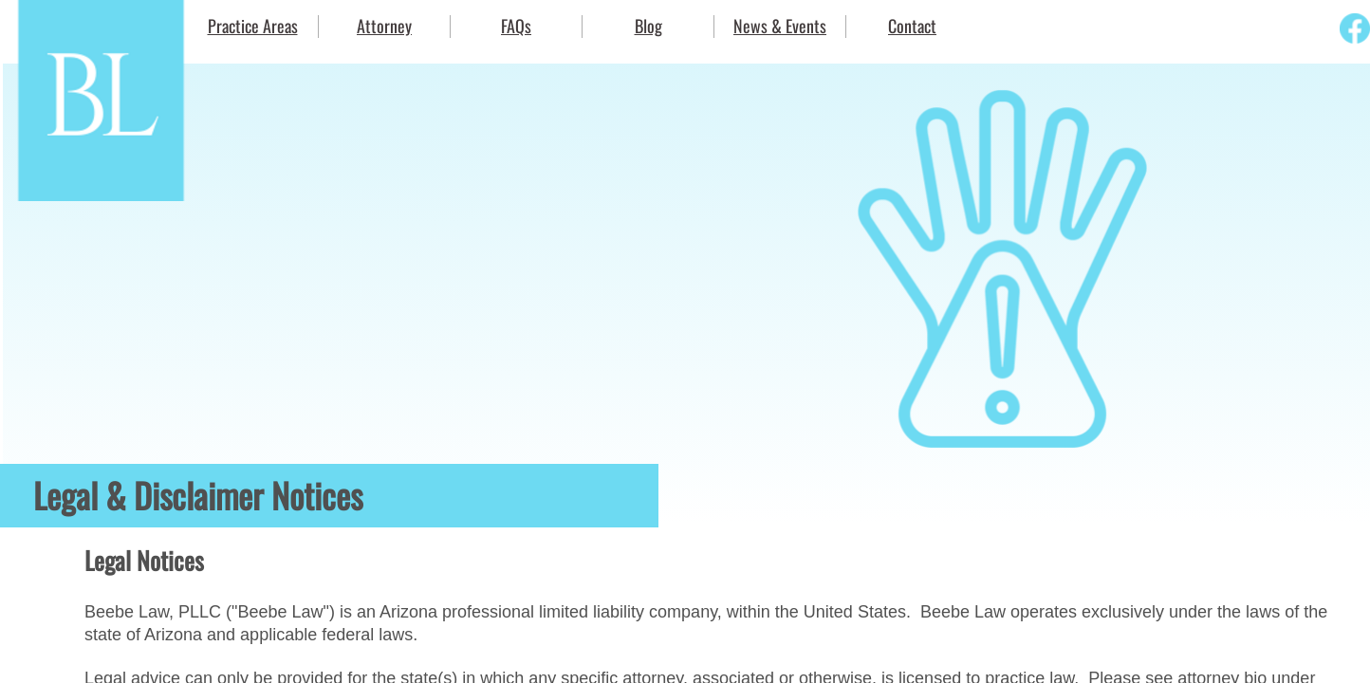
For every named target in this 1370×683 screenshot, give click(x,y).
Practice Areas (253, 25)
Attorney (384, 25)
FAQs (516, 25)
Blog (648, 25)
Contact (912, 25)
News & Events (779, 25)
